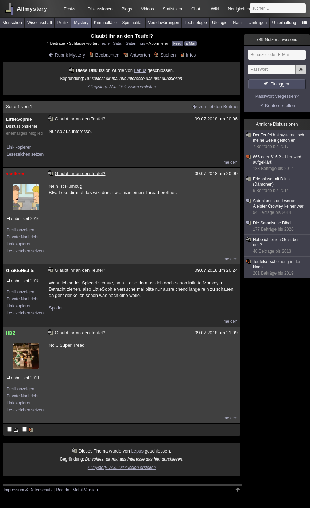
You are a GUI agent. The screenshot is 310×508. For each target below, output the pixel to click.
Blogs (127, 9)
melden (230, 162)
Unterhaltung (284, 22)
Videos (147, 9)
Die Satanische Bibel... (277, 226)
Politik (63, 22)
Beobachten (107, 55)
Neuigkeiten (239, 9)
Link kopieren (19, 147)
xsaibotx (15, 174)
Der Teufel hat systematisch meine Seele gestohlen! (277, 141)
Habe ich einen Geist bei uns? (277, 245)
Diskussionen (100, 9)
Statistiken (172, 9)
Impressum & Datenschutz (28, 489)
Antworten (140, 55)
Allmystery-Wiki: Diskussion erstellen (122, 86)
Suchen (168, 55)
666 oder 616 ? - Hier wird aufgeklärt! (277, 163)
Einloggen (280, 84)
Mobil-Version (85, 489)
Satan (118, 43)
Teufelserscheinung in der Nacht (277, 267)
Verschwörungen (163, 22)
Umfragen (258, 22)
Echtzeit (71, 9)
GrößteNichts (20, 270)
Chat (195, 9)
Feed (177, 43)
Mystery (81, 22)
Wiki (215, 9)
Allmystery (32, 9)
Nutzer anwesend (276, 39)
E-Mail (190, 43)
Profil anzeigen (20, 229)
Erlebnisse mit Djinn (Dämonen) (277, 185)
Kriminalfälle (105, 22)
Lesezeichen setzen (25, 154)
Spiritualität (132, 22)
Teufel (105, 43)
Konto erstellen (280, 105)
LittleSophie (19, 119)
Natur (238, 22)
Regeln (62, 489)
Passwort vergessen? (277, 96)
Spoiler (56, 308)
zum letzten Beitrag (218, 106)
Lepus (140, 70)
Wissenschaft (39, 22)
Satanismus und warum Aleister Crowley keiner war (277, 207)
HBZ (10, 333)
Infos (191, 55)
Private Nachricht (22, 236)
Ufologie (219, 22)
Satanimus (135, 43)
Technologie (196, 22)
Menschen (12, 22)
